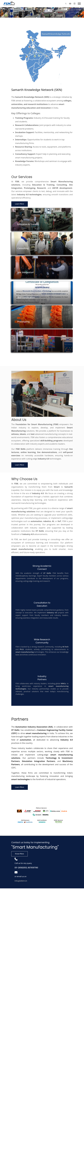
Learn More (19, 204)
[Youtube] (70, 3)
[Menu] (79, 3)
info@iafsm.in (21, 881)
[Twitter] (66, 3)
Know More (19, 854)
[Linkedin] (74, 3)
